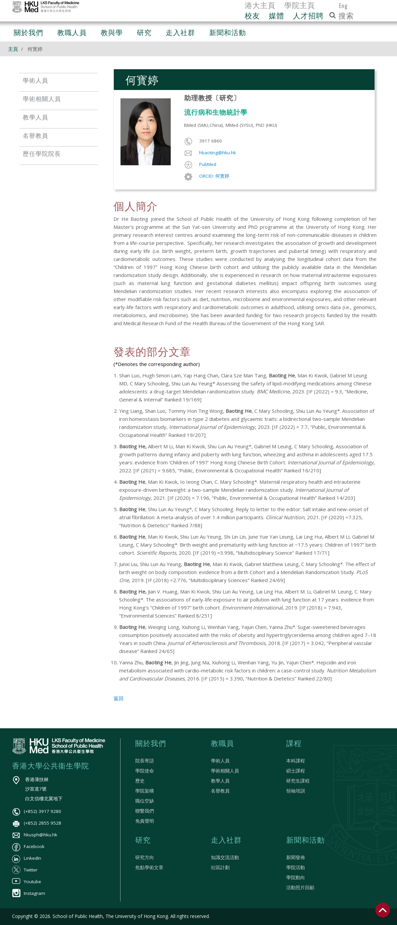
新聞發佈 (295, 857)
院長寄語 (144, 761)
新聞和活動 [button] (227, 33)
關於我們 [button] (28, 33)
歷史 (140, 781)
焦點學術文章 (149, 867)
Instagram (28, 893)
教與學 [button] (112, 33)
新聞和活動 (305, 840)
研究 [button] (144, 33)
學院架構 (144, 791)
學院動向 (295, 877)
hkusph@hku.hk (34, 835)
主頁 (13, 48)
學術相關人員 (225, 771)
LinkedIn (26, 858)
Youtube (26, 881)
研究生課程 (298, 781)
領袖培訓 (295, 791)
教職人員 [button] (72, 33)
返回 (118, 698)
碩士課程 (295, 771)
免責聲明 (144, 821)
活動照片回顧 (300, 888)
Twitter (24, 870)
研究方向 (144, 857)
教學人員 (220, 781)
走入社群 (226, 840)
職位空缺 (144, 801)
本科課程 (295, 761)
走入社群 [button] (180, 33)
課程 (294, 744)
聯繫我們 (144, 811)
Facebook (28, 846)
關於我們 (150, 744)
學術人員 (220, 761)
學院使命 (144, 771)
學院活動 (295, 867)
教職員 (222, 744)
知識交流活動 (225, 857)
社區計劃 (220, 867)
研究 (143, 840)
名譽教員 (220, 791)
